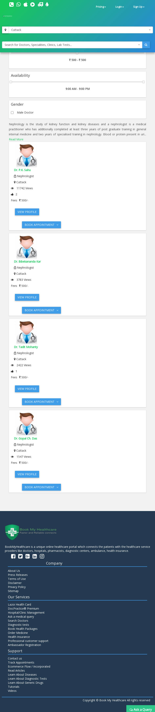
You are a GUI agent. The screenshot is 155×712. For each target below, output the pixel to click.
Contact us (15, 658)
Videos (12, 691)
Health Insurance (19, 637)
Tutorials (13, 687)
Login (119, 6)
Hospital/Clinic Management (26, 612)
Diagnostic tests (18, 625)
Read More (16, 139)
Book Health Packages (23, 629)
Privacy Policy (17, 587)
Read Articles (16, 670)
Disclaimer (15, 583)
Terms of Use (17, 579)
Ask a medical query (21, 616)
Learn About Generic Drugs (25, 683)
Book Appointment (41, 225)
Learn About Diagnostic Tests (27, 678)
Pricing (101, 6)
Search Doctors (18, 621)
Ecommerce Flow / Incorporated (29, 666)
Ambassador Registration (24, 645)
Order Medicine (18, 633)
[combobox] (81, 29)
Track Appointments (21, 662)
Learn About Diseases (22, 674)
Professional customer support (28, 641)
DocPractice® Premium (23, 608)
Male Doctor (25, 112)
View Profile (27, 212)
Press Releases (18, 575)
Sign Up (139, 6)
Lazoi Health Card (19, 604)
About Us (14, 571)
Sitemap (13, 591)
